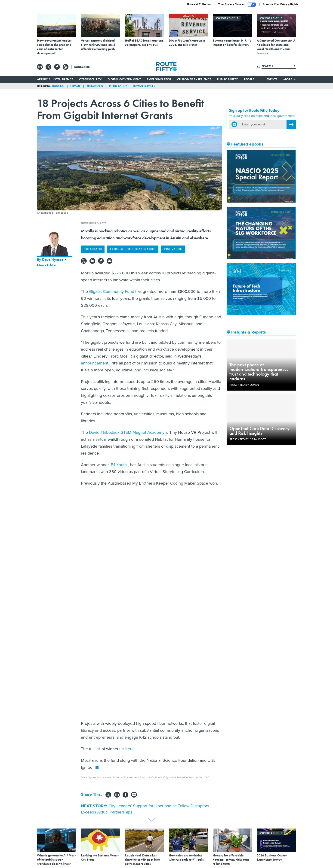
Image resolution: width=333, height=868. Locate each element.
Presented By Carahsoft (247, 439)
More (289, 79)
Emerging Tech (159, 79)
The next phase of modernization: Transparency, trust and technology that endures (258, 372)
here (130, 749)
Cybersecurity (90, 79)
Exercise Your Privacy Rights (280, 4)
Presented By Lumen (244, 385)
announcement (95, 363)
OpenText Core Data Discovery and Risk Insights (259, 430)
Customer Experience (194, 79)
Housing (58, 86)
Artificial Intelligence (55, 79)
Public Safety (227, 79)
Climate (75, 86)
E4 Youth (119, 465)
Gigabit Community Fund (112, 291)
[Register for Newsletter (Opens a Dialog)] (291, 124)
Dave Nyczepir (54, 259)
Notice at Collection (199, 4)
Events (271, 79)
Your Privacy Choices (237, 5)
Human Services (144, 86)
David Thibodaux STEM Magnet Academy (127, 432)
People (249, 79)
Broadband (94, 86)
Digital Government (124, 79)
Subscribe (82, 67)
